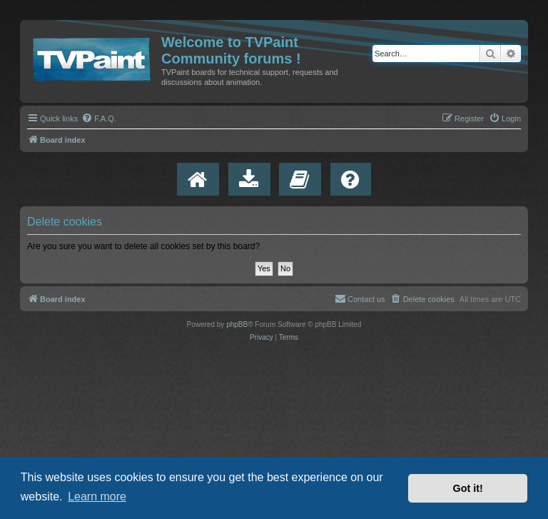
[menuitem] (98, 118)
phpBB (237, 324)
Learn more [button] (97, 496)
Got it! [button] (468, 488)
